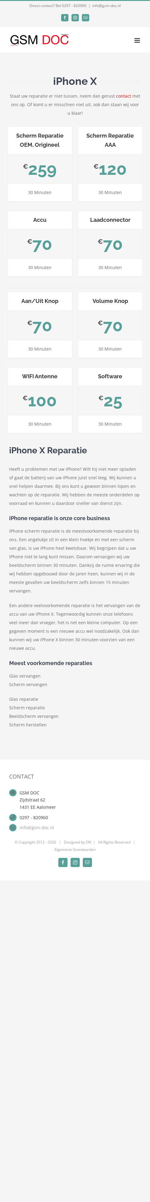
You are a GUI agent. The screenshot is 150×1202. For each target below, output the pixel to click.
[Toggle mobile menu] (137, 40)
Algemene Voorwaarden (75, 849)
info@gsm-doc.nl (106, 5)
